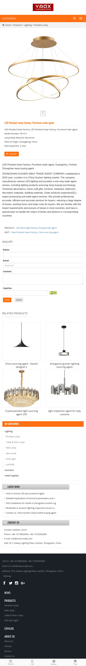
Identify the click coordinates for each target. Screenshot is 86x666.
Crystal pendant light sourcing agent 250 (21, 412)
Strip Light (11, 458)
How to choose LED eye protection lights (25, 493)
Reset (19, 299)
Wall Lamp (11, 447)
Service (7, 651)
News (7, 592)
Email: (6, 260)
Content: (7, 271)
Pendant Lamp (40, 25)
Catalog (9, 628)
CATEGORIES (9, 18)
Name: (6, 249)
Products (17, 25)
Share (10, 662)
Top (75, 662)
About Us (8, 641)
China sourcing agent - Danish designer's (21, 365)
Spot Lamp (11, 453)
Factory (7, 646)
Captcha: (7, 288)
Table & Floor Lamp (15, 442)
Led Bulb (10, 464)
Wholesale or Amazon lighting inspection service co (30, 508)
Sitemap (7, 576)
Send (7, 299)
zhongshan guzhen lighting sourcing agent (64, 365)
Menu (54, 662)
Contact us (9, 656)
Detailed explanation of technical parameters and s (30, 498)
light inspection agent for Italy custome (64, 412)
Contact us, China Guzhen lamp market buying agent (31, 512)
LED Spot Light (11, 620)
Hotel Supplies (12, 475)
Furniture (9, 470)
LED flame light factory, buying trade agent (36, 227)
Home (8, 25)
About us (9, 636)
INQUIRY (11, 154)
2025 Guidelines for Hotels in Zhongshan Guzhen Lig (31, 503)
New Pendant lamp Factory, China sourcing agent (35, 232)
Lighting (28, 25)
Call (32, 662)
